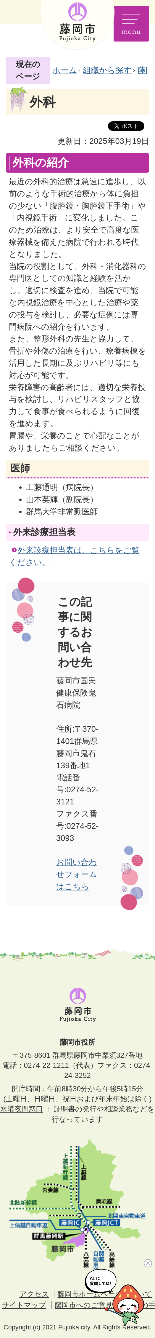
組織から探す (107, 70)
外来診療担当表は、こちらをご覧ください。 (74, 556)
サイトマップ (24, 1305)
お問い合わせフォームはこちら (76, 874)
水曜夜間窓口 (21, 1109)
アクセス (34, 1294)
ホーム (64, 70)
